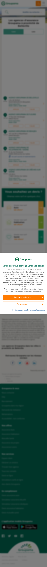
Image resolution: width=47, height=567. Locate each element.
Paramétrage (23, 304)
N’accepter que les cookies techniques (25, 310)
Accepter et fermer (22, 297)
